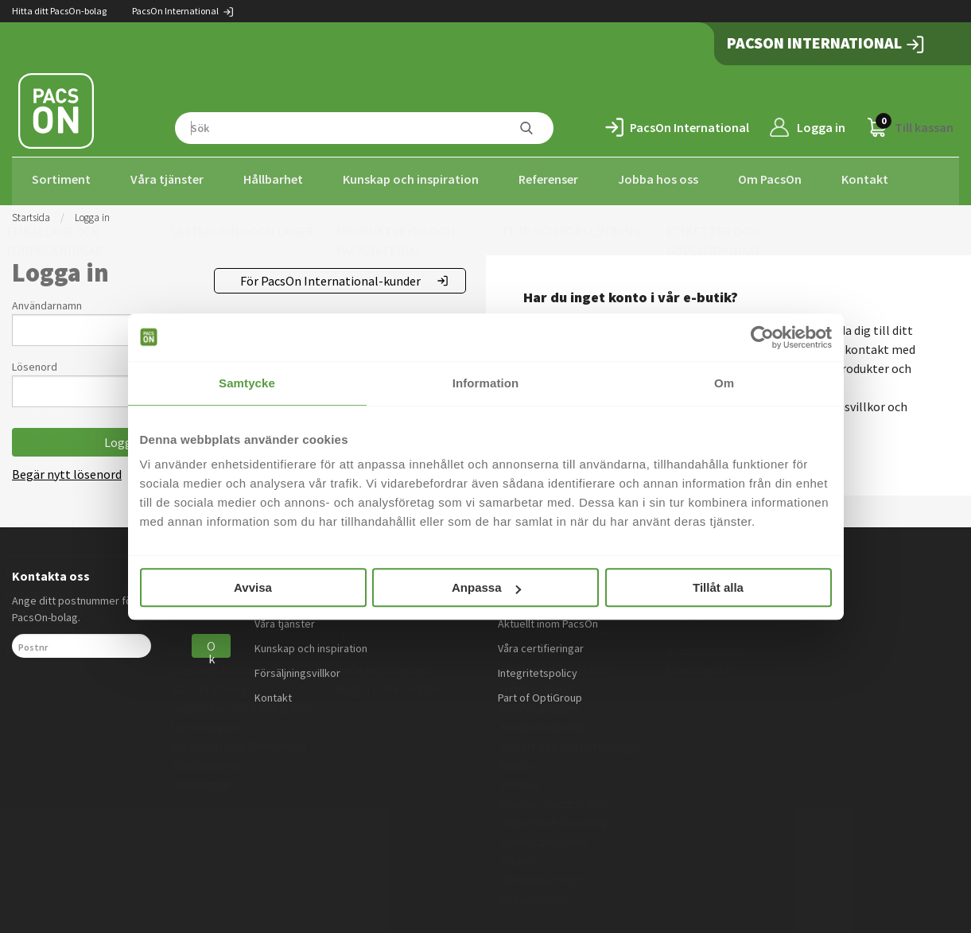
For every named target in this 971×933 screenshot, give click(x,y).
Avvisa (253, 587)
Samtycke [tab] (247, 383)
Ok (211, 643)
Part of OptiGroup (540, 693)
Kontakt (864, 179)
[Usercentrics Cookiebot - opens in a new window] (762, 337)
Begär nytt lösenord (67, 469)
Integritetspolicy (537, 668)
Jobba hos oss (658, 179)
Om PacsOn (770, 179)
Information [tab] (485, 383)
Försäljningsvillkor (297, 668)
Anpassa (486, 587)
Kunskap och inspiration (411, 179)
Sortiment (61, 179)
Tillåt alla (718, 587)
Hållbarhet (273, 179)
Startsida (31, 213)
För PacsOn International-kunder (330, 276)
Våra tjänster (167, 179)
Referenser (548, 179)
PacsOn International (183, 11)
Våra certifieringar (541, 643)
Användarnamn (47, 301)
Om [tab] (724, 383)
